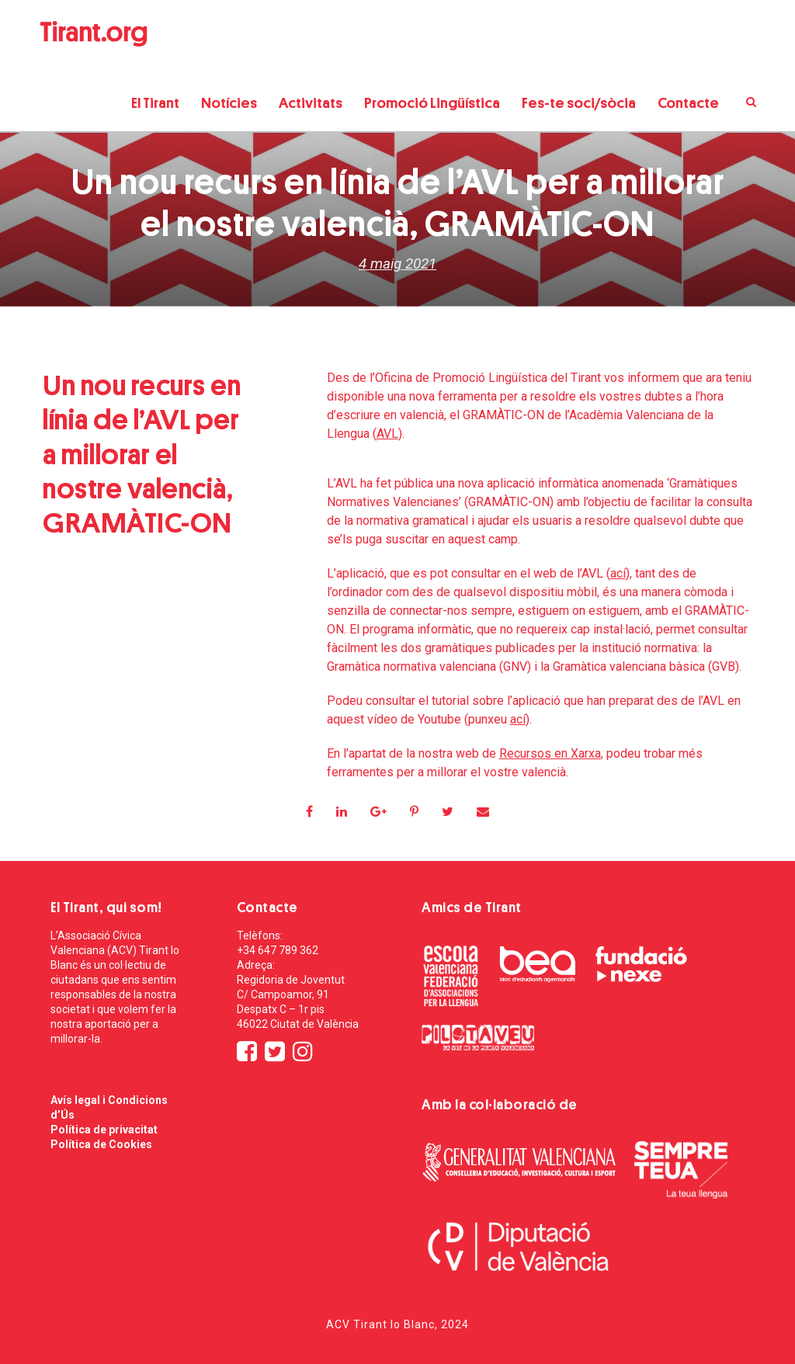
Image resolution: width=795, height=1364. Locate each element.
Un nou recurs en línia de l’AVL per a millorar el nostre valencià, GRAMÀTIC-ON (142, 454)
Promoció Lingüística (432, 102)
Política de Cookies (101, 1144)
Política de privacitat (104, 1129)
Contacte (688, 102)
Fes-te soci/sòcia (579, 102)
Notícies (229, 102)
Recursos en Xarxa (550, 753)
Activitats (310, 102)
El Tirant (155, 102)
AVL (387, 433)
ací (618, 573)
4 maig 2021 (397, 263)
